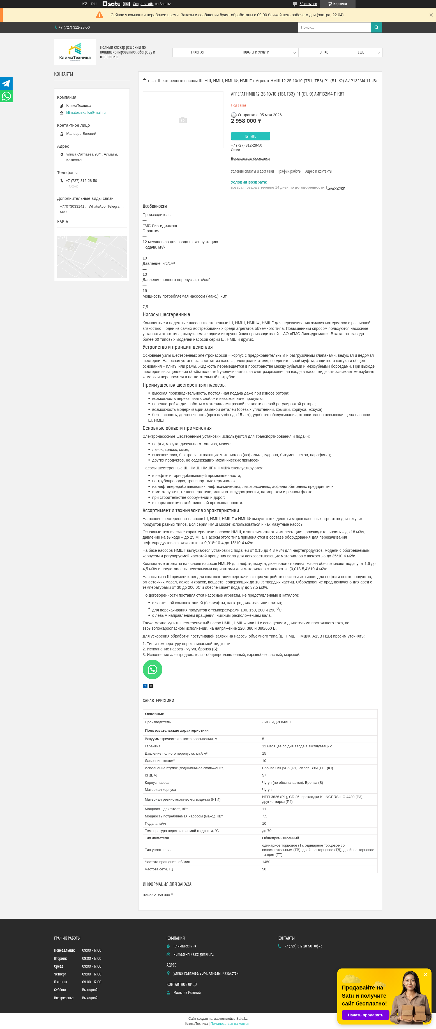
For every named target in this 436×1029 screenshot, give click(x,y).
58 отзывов (308, 4)
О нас (324, 52)
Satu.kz (242, 1019)
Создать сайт (143, 4)
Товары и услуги (256, 52)
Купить (250, 136)
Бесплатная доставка (250, 158)
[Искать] (376, 27)
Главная (197, 52)
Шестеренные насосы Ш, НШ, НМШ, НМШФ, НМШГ (205, 80)
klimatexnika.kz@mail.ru (86, 112)
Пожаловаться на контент (231, 1024)
